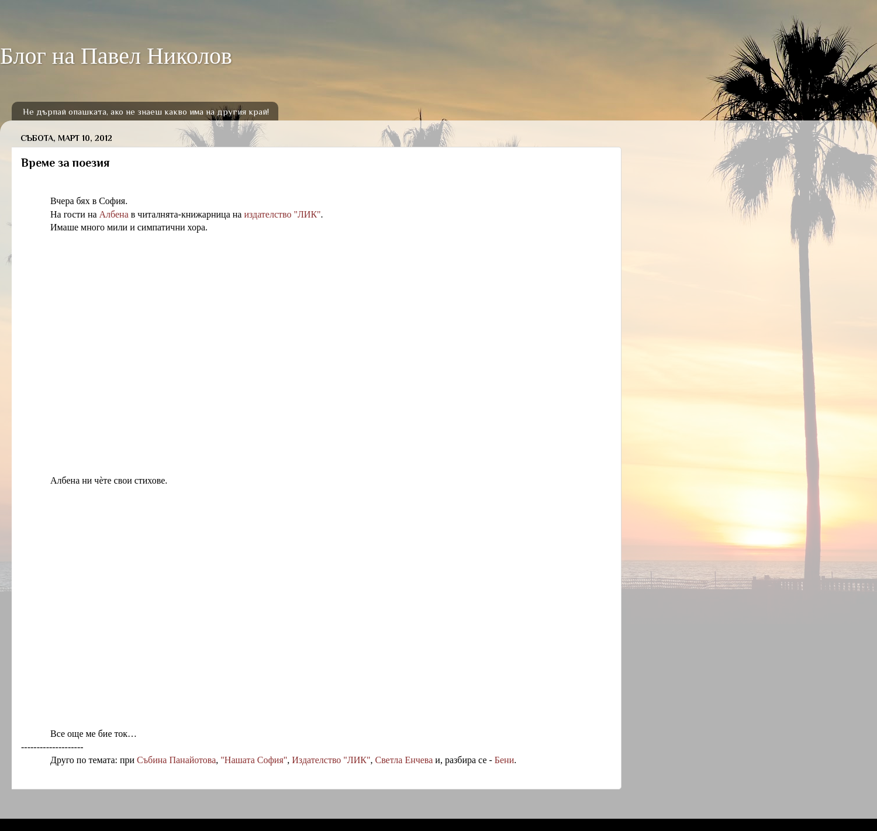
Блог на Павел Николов (116, 56)
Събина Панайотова (176, 760)
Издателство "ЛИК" (331, 760)
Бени (504, 760)
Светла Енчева (404, 760)
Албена (114, 214)
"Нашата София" (253, 760)
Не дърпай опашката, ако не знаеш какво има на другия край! (146, 111)
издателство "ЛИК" (282, 214)
